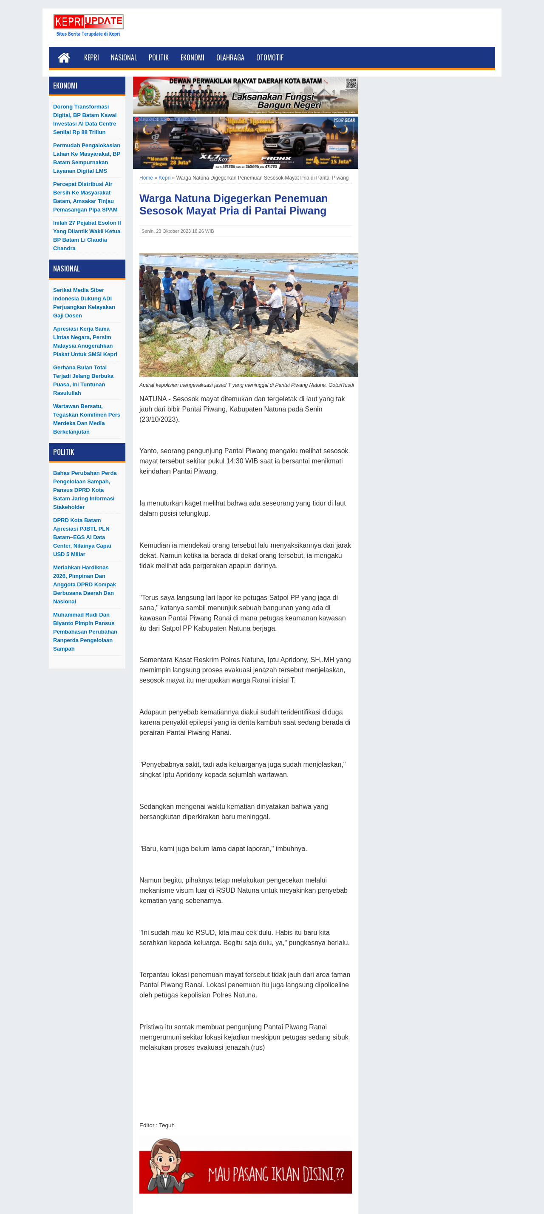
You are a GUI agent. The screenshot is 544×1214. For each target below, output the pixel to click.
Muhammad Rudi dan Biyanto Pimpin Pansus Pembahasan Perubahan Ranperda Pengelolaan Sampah (85, 631)
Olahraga (230, 57)
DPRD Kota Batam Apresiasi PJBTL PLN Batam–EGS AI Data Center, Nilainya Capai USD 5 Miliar (82, 537)
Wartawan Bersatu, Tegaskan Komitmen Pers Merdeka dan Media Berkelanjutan (86, 419)
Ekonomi (192, 57)
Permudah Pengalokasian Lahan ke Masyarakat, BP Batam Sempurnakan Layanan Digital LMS (86, 158)
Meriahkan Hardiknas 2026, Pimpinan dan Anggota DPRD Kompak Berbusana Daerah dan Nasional (84, 584)
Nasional (124, 57)
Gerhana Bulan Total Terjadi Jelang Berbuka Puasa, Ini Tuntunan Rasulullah (83, 380)
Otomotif (269, 57)
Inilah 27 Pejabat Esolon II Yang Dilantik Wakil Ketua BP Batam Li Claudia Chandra (87, 235)
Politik (159, 57)
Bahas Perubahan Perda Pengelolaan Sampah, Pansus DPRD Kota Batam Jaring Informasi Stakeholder (85, 490)
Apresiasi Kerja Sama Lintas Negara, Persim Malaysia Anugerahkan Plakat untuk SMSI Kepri (85, 341)
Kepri (91, 57)
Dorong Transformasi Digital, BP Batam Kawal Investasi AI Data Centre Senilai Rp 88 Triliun (84, 119)
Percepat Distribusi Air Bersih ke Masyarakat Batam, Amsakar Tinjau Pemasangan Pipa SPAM (85, 197)
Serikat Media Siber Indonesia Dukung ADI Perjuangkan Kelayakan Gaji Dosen (84, 303)
